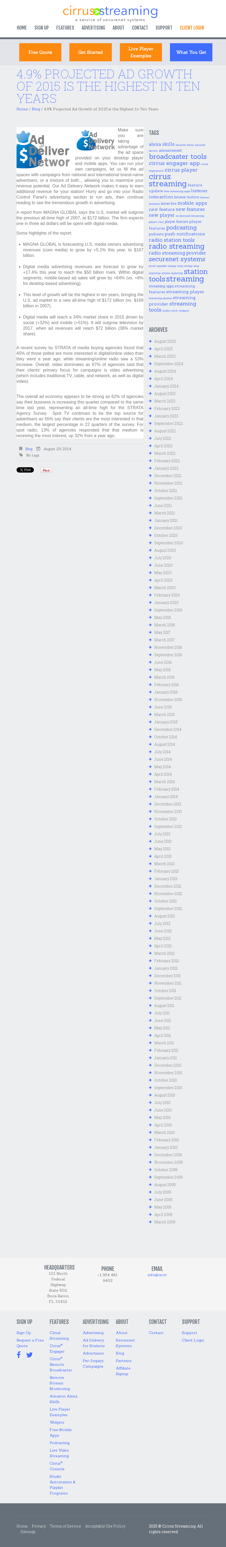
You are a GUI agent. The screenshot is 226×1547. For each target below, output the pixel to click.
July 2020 (162, 557)
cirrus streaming (168, 179)
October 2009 (165, 1169)
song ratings (184, 266)
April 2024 (163, 378)
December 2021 (167, 475)
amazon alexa (185, 145)
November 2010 (168, 1072)
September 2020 (168, 542)
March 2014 (164, 781)
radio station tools (172, 239)
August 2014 (164, 744)
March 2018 (164, 624)
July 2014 (162, 751)
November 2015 (168, 699)
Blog (36, 109)
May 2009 (162, 1207)
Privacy (39, 1526)
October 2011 (165, 990)
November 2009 (168, 1162)
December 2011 (167, 975)
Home (22, 27)
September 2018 (168, 610)
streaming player (185, 291)
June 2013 (163, 841)
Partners (124, 1360)
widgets (184, 310)
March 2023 (164, 401)
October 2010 (165, 1080)
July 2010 (162, 1102)
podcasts (156, 234)
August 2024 (165, 371)
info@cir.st (157, 1274)
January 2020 (166, 602)
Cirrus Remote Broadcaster (61, 1364)
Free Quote (40, 52)
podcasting (181, 227)
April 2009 (163, 1214)
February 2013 (166, 871)
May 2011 (162, 1027)
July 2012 (162, 923)
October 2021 (165, 490)
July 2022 (162, 438)
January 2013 (165, 878)
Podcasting (60, 1442)
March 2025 (165, 356)
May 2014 (162, 766)
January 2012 (166, 968)
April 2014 (163, 774)
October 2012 (165, 901)
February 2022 (167, 460)
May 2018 (162, 617)
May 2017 (162, 632)
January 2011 (165, 1057)
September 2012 (168, 908)
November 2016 (168, 647)
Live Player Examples (140, 52)
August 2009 (165, 1184)
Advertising (93, 27)
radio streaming (177, 246)
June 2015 (163, 707)
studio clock (170, 310)
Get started (90, 52)
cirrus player (181, 169)
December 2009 (168, 1154)
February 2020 (167, 595)
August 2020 (165, 550)
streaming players (160, 298)
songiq (172, 266)
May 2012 (162, 938)
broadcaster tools (178, 156)
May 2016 (162, 669)
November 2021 (168, 483)
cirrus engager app (174, 163)
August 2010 (164, 1095)
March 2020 (165, 587)
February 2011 (166, 1050)
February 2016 (166, 684)
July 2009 (162, 1192)
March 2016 (164, 677)
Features (65, 27)
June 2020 (163, 565)
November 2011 (167, 983)
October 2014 (165, 736)
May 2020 (163, 572)
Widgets (57, 1422)
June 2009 (163, 1199)
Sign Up (41, 27)
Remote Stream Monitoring (60, 1383)
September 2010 (168, 1087)
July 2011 (162, 1013)
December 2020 (168, 527)
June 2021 (163, 505)
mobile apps (192, 203)
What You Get (191, 52)
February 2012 (166, 960)
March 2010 (164, 1132)
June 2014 (163, 759)
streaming (185, 279)
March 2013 (164, 863)
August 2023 (165, 393)
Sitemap (28, 1531)
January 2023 (166, 415)
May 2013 (162, 848)
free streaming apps (177, 191)
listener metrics (186, 197)
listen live (168, 203)
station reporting (172, 273)
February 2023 (167, 408)
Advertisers (93, 1353)
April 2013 (163, 856)
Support (164, 27)
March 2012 (164, 953)
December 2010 (167, 1065)
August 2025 (165, 341)
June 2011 (162, 1020)
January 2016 (166, 692)
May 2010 (162, 1117)
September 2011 (167, 998)
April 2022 (163, 445)
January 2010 (166, 1147)
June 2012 (163, 930)
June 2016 (163, 662)
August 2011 (164, 1005)
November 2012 (168, 893)
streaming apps (161, 286)
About (118, 27)
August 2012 (164, 915)
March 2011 (164, 1042)
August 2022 (165, 430)
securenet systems (177, 259)
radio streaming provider (177, 253)
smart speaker (158, 266)
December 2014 (167, 729)
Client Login (193, 1340)
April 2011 (162, 1035)
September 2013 (168, 826)
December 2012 (167, 886)
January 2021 (166, 520)
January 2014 (166, 796)
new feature (162, 209)
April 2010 (163, 1124)
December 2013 (167, 804)
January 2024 (166, 386)
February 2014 (166, 789)
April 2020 (163, 580)
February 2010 (166, 1139)
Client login (192, 27)
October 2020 (166, 535)
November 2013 (168, 811)
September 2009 (168, 1177)
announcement (170, 150)
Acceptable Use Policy (105, 1526)
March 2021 (164, 512)
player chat (156, 222)
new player (162, 215)
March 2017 (164, 639)
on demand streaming (190, 215)
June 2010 (163, 1110)
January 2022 (166, 468)
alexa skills (162, 144)
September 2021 (168, 498)
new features (190, 209)
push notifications (185, 233)
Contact (140, 27)
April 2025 (163, 348)
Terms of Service (65, 1526)
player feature (176, 221)
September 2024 (168, 363)
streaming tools (172, 306)
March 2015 (164, 714)
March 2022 (165, 453)
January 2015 (166, 721)
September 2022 (168, 423)
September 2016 (168, 654)
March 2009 (164, 1221)
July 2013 (162, 833)
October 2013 (165, 818)
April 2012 (163, 945)
